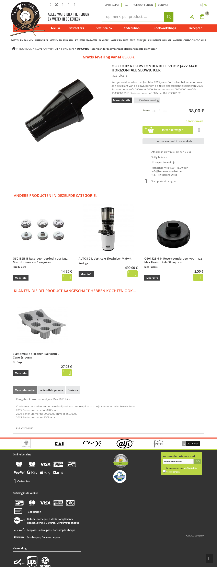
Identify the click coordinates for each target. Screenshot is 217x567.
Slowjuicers (67, 48)
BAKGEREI (104, 40)
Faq (126, 4)
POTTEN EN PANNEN (22, 40)
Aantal (146, 110)
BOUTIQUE (25, 48)
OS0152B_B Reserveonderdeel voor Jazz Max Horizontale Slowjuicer (40, 260)
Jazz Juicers (19, 267)
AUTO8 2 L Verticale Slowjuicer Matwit (105, 258)
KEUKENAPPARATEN (86, 40)
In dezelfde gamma (51, 390)
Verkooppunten (143, 4)
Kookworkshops (165, 28)
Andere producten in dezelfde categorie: (55, 195)
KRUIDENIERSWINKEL (159, 40)
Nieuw (55, 28)
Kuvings (83, 263)
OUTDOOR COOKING (194, 40)
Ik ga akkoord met (181, 470)
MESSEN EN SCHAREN (61, 40)
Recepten (195, 28)
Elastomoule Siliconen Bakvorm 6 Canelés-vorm (36, 355)
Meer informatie (25, 390)
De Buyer (18, 362)
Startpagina (112, 4)
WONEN (177, 40)
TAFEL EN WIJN (138, 40)
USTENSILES (41, 40)
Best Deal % (103, 28)
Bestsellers (76, 28)
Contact (163, 4)
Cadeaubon (132, 28)
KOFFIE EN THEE (119, 40)
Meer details (121, 100)
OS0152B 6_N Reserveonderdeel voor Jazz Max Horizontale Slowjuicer (173, 260)
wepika (200, 535)
